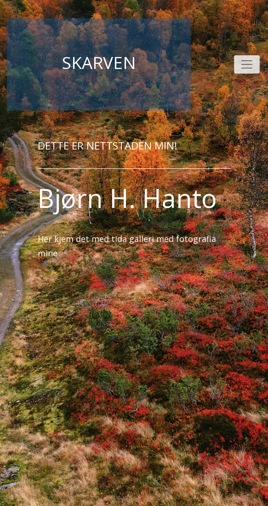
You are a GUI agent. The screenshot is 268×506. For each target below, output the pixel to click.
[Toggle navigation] (247, 64)
